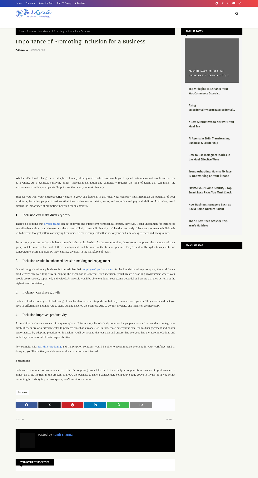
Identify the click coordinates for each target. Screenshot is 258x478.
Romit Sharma (37, 49)
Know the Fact (46, 3)
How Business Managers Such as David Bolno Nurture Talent (210, 207)
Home (19, 3)
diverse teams (52, 223)
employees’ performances (98, 269)
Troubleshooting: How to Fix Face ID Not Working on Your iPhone (210, 174)
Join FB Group (64, 3)
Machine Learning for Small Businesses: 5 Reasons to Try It (209, 73)
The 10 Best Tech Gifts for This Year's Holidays (208, 223)
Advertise (80, 3)
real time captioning (50, 346)
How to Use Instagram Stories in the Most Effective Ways (209, 157)
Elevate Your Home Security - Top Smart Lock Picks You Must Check (210, 190)
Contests (30, 3)
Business (31, 31)
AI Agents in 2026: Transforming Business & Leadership (209, 141)
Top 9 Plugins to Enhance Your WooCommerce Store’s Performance (208, 91)
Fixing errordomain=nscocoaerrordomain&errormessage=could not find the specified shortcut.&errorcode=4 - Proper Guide (211, 108)
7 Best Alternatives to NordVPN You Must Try (211, 124)
